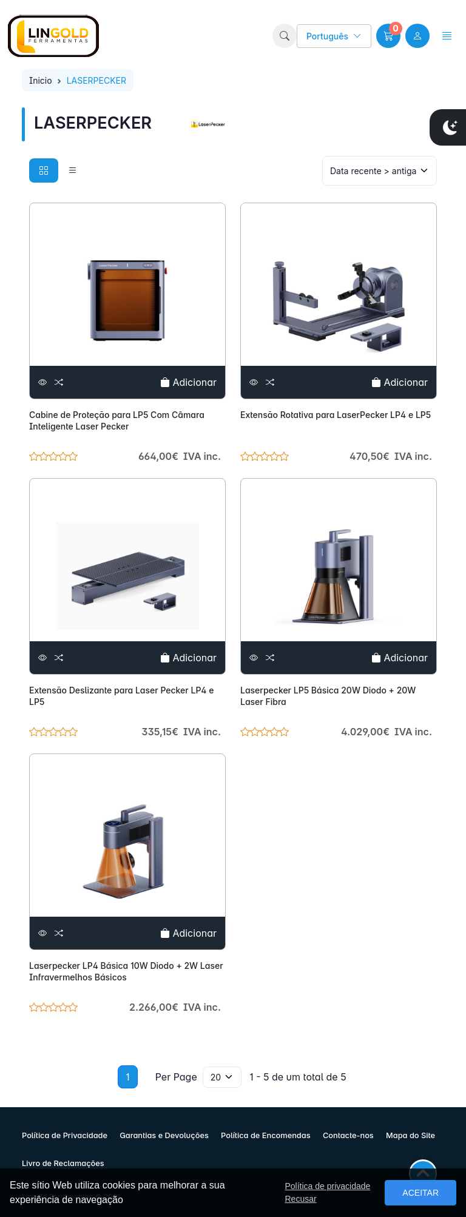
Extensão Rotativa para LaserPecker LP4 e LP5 (335, 415)
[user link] (417, 36)
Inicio (40, 80)
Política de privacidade (327, 1186)
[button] (284, 36)
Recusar (300, 1199)
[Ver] (42, 382)
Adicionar (188, 382)
